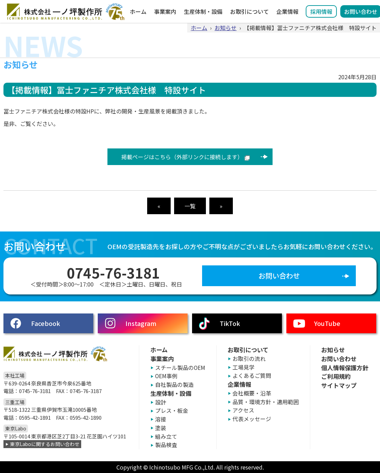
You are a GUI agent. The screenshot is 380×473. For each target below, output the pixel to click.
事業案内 (165, 11)
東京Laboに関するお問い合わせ (44, 443)
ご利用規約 (336, 376)
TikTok (230, 323)
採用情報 (321, 11)
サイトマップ (339, 385)
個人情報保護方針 (344, 367)
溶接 (160, 419)
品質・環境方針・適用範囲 (265, 402)
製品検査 (166, 445)
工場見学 (243, 367)
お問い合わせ (279, 276)
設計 (160, 402)
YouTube (327, 323)
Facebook (45, 323)
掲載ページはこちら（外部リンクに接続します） (182, 157)
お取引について (249, 11)
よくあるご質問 (251, 376)
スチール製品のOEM (180, 368)
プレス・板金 (171, 411)
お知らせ (226, 28)
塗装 (160, 428)
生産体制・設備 (203, 11)
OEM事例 (166, 376)
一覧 (190, 206)
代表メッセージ (251, 419)
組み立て (166, 436)
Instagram (140, 323)
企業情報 (287, 11)
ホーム (138, 11)
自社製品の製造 (174, 385)
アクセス (243, 410)
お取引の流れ (249, 359)
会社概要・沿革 (251, 393)
